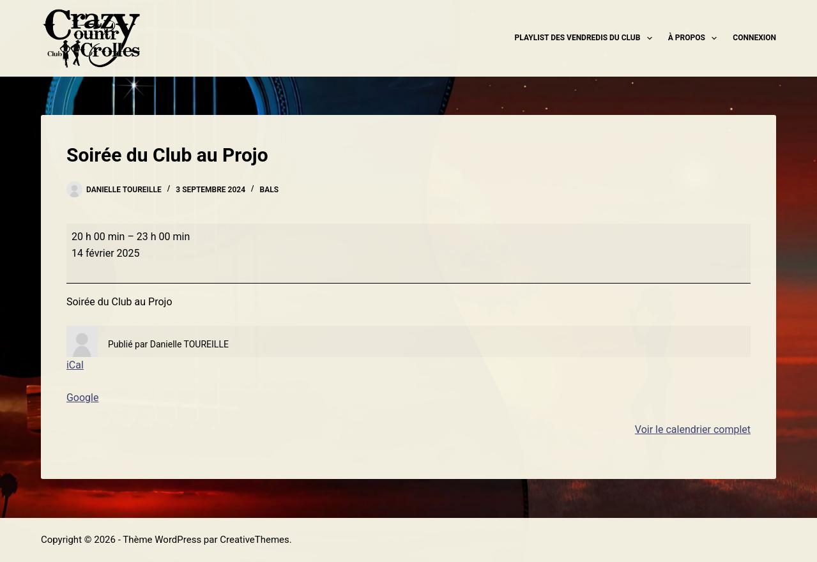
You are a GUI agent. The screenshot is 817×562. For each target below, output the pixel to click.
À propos (695, 38)
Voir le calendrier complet (693, 429)
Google (82, 397)
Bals (269, 189)
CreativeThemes (254, 539)
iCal (75, 365)
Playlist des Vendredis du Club (586, 38)
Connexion (754, 37)
